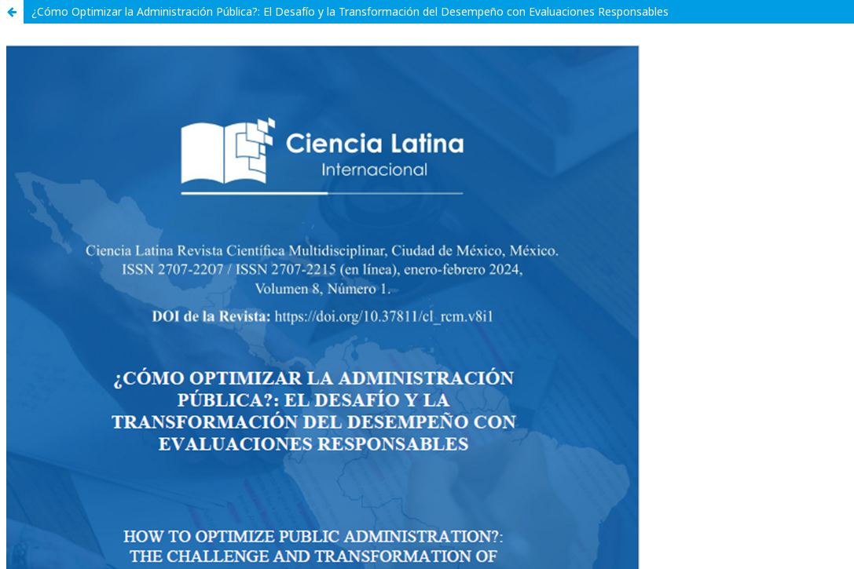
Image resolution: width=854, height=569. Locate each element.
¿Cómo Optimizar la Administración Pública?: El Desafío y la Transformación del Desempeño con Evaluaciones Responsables (350, 11)
